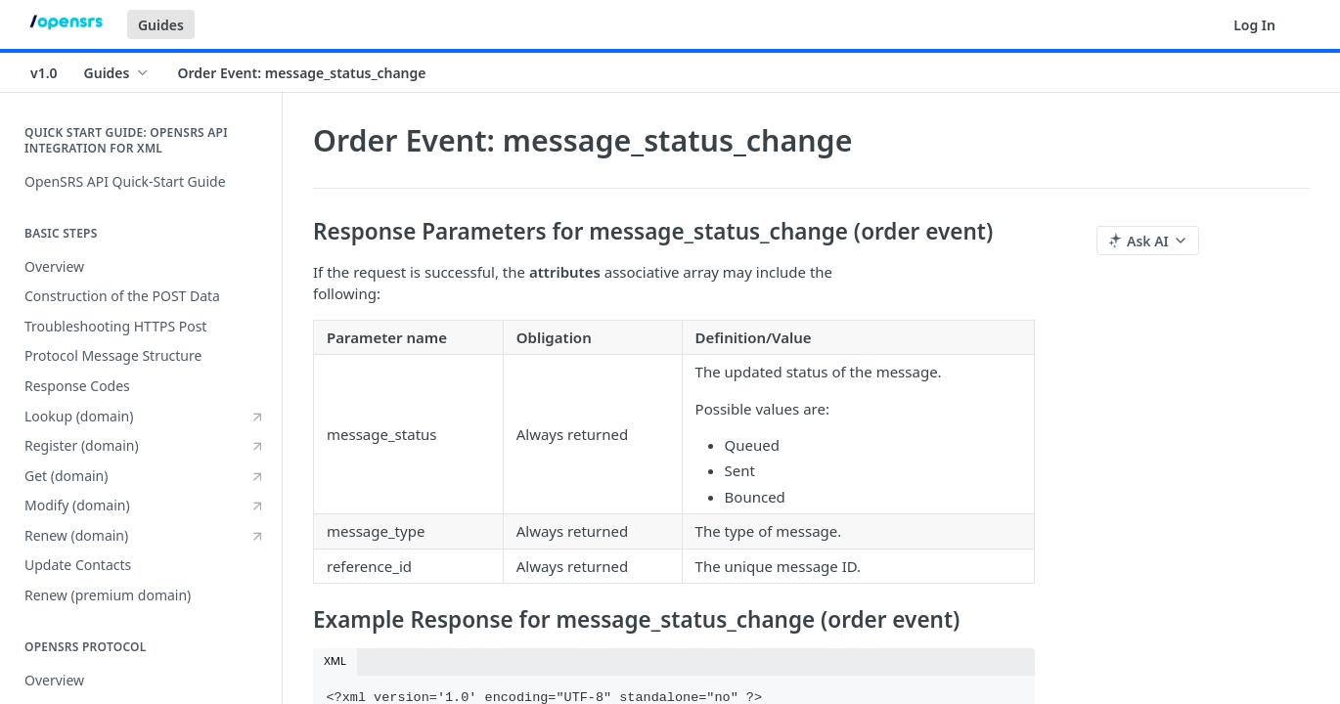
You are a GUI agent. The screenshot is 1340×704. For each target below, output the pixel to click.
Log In (1254, 25)
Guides (161, 25)
